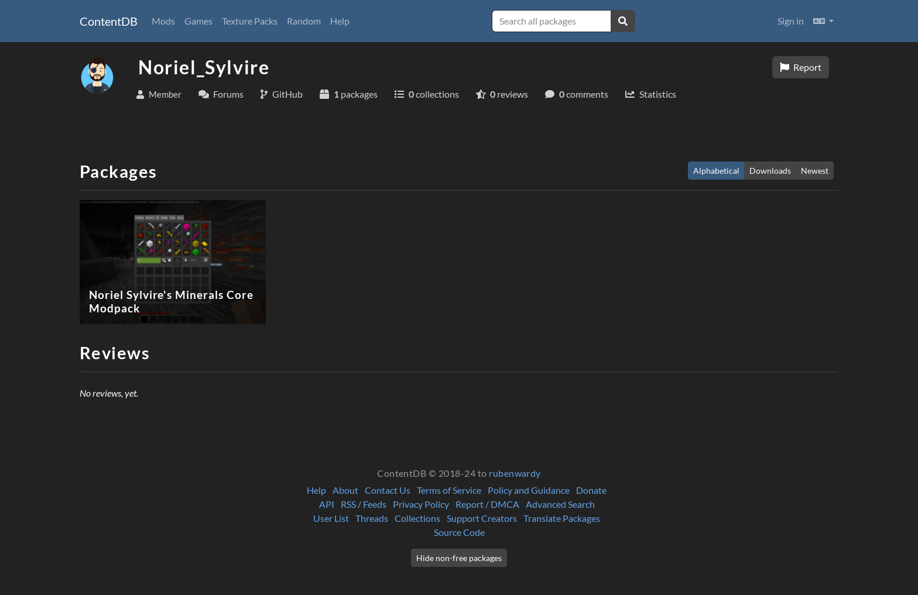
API (326, 504)
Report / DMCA (487, 504)
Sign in (790, 20)
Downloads (770, 171)
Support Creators (482, 518)
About (345, 490)
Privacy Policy (421, 504)
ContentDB (109, 21)
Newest (814, 171)
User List (331, 518)
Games (198, 20)
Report (800, 67)
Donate (591, 490)
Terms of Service (449, 490)
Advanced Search (560, 504)
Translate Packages (561, 518)
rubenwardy (515, 473)
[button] (823, 21)
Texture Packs (250, 20)
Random (304, 20)
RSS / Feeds (363, 504)
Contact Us (387, 490)
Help (340, 20)
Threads (371, 518)
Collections (417, 518)
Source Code (459, 532)
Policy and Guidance (529, 490)
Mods (163, 20)
